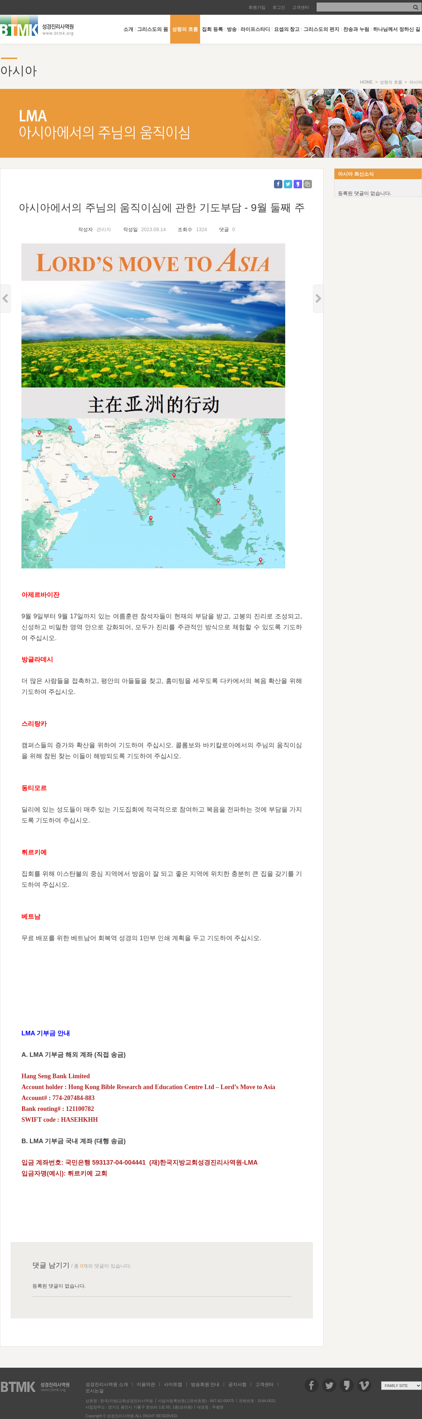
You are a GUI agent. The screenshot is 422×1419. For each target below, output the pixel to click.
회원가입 (257, 7)
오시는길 (94, 1390)
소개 (128, 29)
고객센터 (300, 7)
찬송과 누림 (356, 29)
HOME (366, 82)
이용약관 (146, 1384)
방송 (232, 29)
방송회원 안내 (205, 1384)
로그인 (279, 7)
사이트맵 (173, 1384)
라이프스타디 (255, 29)
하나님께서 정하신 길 (396, 29)
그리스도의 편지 (321, 29)
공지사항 (237, 1384)
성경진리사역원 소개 (106, 1384)
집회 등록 (212, 29)
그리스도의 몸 (152, 29)
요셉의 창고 (287, 29)
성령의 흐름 (185, 29)
